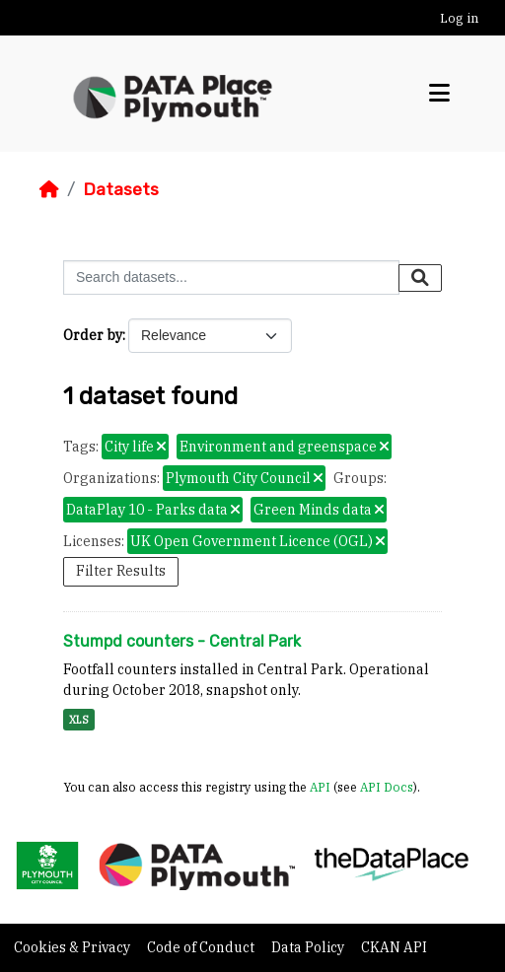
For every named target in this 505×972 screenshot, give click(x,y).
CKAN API (394, 947)
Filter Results (121, 571)
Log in (459, 18)
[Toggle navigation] (439, 93)
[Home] (49, 189)
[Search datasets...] (231, 277)
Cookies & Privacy (73, 947)
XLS (79, 720)
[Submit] (420, 278)
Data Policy (309, 947)
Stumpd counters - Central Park (182, 641)
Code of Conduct (202, 947)
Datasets (121, 189)
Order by (92, 335)
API (320, 787)
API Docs (386, 787)
